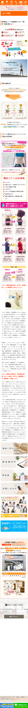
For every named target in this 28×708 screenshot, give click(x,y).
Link (15, 611)
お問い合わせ (14, 616)
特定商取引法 (17, 699)
